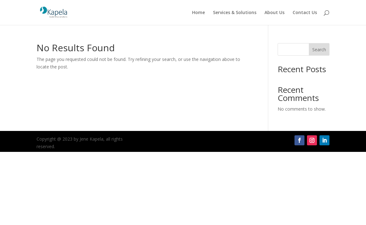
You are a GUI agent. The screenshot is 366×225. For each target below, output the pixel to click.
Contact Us (305, 12)
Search (319, 49)
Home (198, 12)
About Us (274, 12)
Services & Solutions (234, 12)
